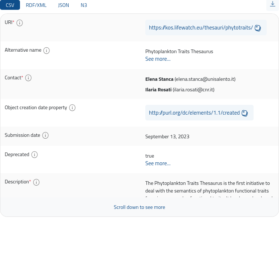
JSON (63, 5)
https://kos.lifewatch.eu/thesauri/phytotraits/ (201, 27)
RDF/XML (36, 5)
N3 (84, 5)
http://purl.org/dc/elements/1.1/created (194, 112)
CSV (10, 5)
